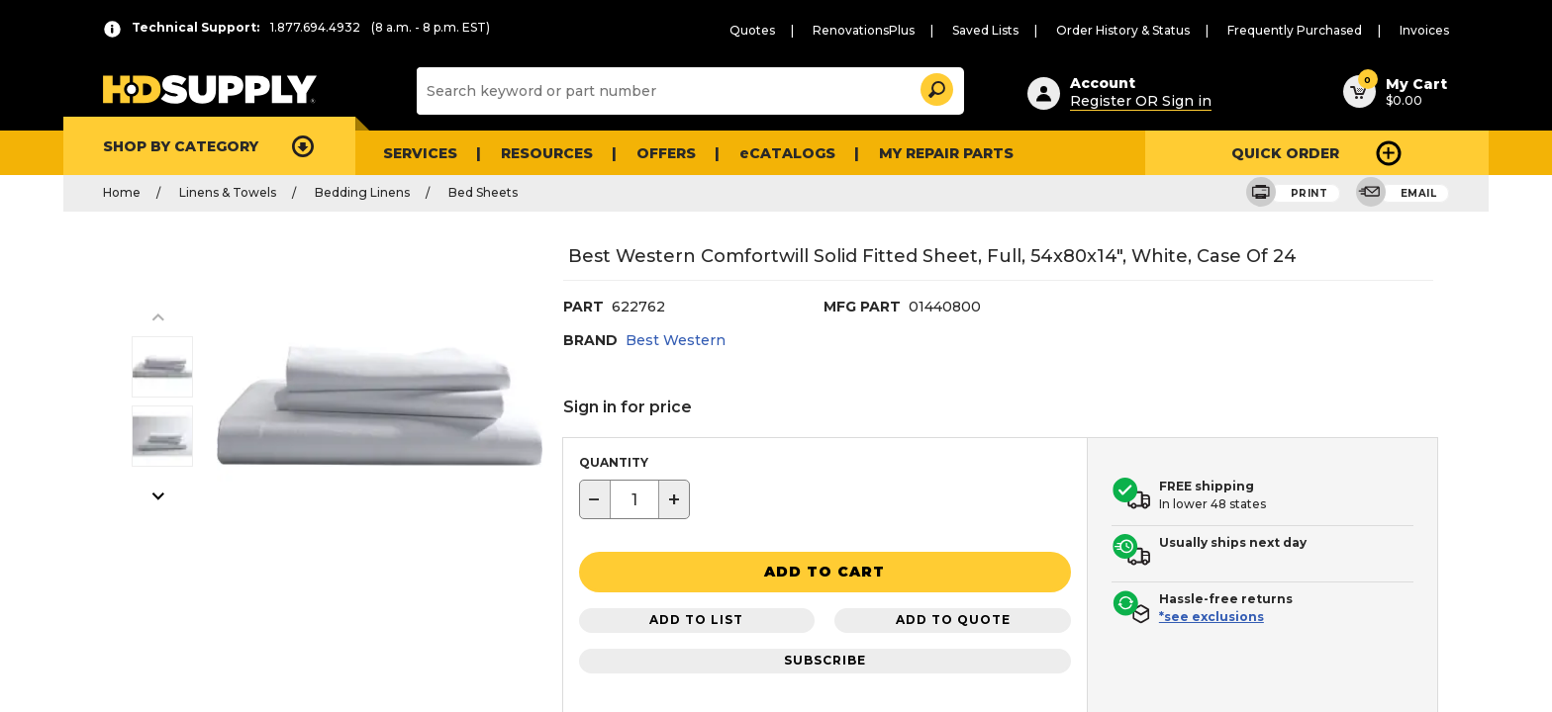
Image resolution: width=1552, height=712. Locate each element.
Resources (540, 152)
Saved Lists (1025, 31)
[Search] (688, 91)
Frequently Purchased (1309, 31)
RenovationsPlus (912, 31)
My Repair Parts (917, 152)
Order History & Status (1154, 31)
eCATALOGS (769, 152)
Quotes (810, 31)
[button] (935, 86)
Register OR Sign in (1131, 98)
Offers (656, 152)
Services (418, 152)
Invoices (1427, 31)
